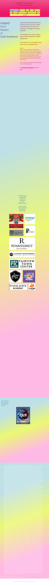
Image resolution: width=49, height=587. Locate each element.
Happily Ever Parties (24, 3)
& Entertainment (24, 5)
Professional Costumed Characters (24, 7)
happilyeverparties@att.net (28, 67)
